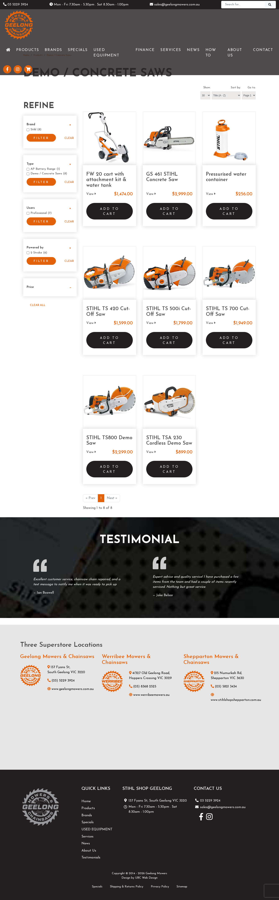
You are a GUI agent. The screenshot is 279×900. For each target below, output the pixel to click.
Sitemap (182, 886)
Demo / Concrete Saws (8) (49, 173)
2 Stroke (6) (39, 252)
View (91, 194)
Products (88, 808)
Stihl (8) (36, 129)
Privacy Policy (160, 886)
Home (86, 801)
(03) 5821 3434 (224, 686)
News (85, 843)
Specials (87, 822)
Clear (69, 138)
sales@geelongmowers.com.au (175, 4)
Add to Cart (109, 211)
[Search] (243, 4)
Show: (207, 87)
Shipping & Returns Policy (126, 886)
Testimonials (90, 857)
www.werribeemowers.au (149, 695)
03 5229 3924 (15, 4)
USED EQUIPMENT (96, 829)
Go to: (252, 87)
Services (87, 836)
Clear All (37, 305)
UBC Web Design (146, 877)
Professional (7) (41, 213)
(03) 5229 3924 (61, 680)
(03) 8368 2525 (142, 686)
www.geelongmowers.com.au (70, 689)
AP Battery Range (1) (45, 169)
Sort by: (236, 87)
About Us (88, 850)
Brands (86, 815)
